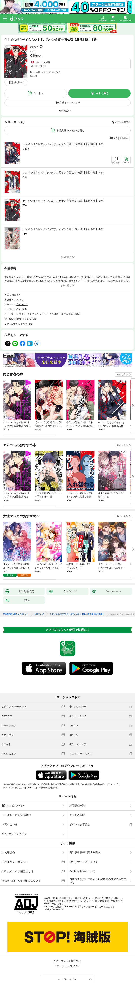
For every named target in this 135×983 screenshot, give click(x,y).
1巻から (114, 114)
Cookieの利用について (82, 847)
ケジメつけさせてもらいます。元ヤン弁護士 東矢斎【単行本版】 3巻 (62, 177)
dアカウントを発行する (67, 937)
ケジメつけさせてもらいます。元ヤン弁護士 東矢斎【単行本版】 (48, 290)
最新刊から (125, 114)
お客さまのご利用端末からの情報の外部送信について (97, 857)
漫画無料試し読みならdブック (15, 590)
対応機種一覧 (77, 781)
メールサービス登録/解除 (16, 791)
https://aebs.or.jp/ (54, 885)
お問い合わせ (9, 800)
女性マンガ (22, 281)
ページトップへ (67, 955)
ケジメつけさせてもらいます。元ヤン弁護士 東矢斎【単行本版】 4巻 (62, 205)
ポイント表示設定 (79, 800)
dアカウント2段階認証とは (17, 847)
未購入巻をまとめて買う (70, 106)
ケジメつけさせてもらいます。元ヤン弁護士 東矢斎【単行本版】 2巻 (62, 148)
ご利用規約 (8, 828)
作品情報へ (65, 86)
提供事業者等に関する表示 (84, 828)
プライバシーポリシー (15, 838)
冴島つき (34, 47)
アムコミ (18, 276)
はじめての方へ (13, 782)
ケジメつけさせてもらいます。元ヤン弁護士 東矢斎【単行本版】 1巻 (62, 120)
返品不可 (33, 56)
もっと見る (122, 350)
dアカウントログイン (14, 810)
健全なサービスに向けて (83, 838)
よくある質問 (77, 791)
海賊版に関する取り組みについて (21, 857)
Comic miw (21, 285)
